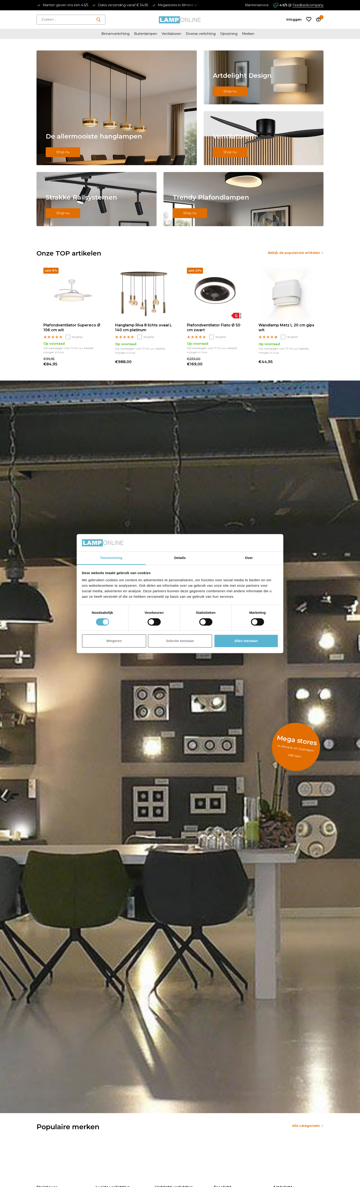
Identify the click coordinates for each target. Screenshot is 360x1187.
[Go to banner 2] (264, 77)
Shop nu (63, 152)
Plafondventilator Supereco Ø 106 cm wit (71, 327)
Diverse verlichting (201, 34)
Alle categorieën (306, 1126)
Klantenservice (257, 5)
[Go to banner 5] (243, 199)
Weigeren (114, 641)
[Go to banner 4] (97, 199)
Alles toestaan (246, 641)
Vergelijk (74, 337)
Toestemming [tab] (111, 558)
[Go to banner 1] (117, 107)
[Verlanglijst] (308, 19)
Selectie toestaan (180, 641)
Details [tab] (180, 558)
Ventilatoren (171, 34)
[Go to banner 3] (264, 138)
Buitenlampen (145, 34)
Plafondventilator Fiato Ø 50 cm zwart (213, 327)
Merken (248, 34)
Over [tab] (249, 558)
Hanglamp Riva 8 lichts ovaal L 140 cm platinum (143, 327)
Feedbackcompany (307, 5)
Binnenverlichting (115, 34)
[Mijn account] (294, 19)
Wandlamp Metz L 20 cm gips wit (286, 327)
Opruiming (228, 34)
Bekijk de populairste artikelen (294, 253)
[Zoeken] (71, 20)
